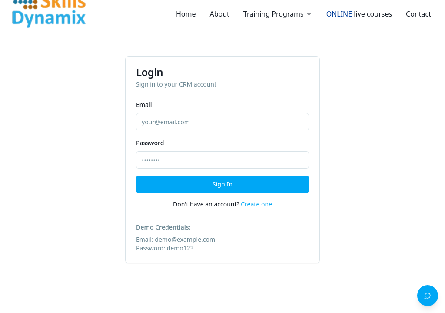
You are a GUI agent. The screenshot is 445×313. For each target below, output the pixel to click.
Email (144, 104)
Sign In (222, 184)
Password (150, 143)
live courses (359, 14)
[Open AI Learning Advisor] (427, 295)
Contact (418, 14)
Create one (256, 204)
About (219, 14)
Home (186, 14)
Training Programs (277, 14)
